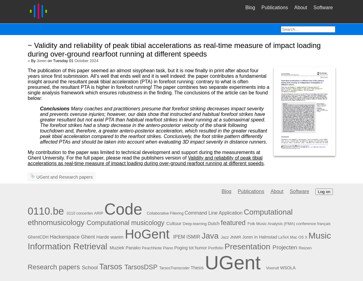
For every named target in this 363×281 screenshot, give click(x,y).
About (300, 7)
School (90, 268)
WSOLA (288, 267)
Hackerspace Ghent (72, 237)
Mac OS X (298, 237)
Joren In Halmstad (259, 237)
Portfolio (215, 248)
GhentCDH (38, 237)
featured (233, 223)
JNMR (235, 237)
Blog (250, 7)
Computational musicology (126, 223)
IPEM (179, 236)
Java (209, 235)
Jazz (225, 237)
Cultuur (174, 223)
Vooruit (272, 268)
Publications (274, 7)
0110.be (46, 211)
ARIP (98, 213)
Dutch (213, 223)
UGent (42, 177)
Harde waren (109, 236)
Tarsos (110, 266)
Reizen (305, 248)
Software (323, 7)
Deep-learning (195, 224)
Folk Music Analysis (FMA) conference (281, 223)
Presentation (247, 246)
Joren (41, 60)
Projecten (285, 247)
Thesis (197, 267)
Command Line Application (213, 213)
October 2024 (86, 60)
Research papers (76, 177)
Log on (324, 191)
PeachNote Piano (157, 248)
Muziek (117, 247)
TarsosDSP (140, 267)
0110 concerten (80, 213)
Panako (133, 247)
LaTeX (283, 237)
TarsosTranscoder (174, 268)
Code (123, 209)
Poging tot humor (190, 247)
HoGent (147, 234)
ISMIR (193, 236)
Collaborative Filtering (165, 213)
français (323, 224)
